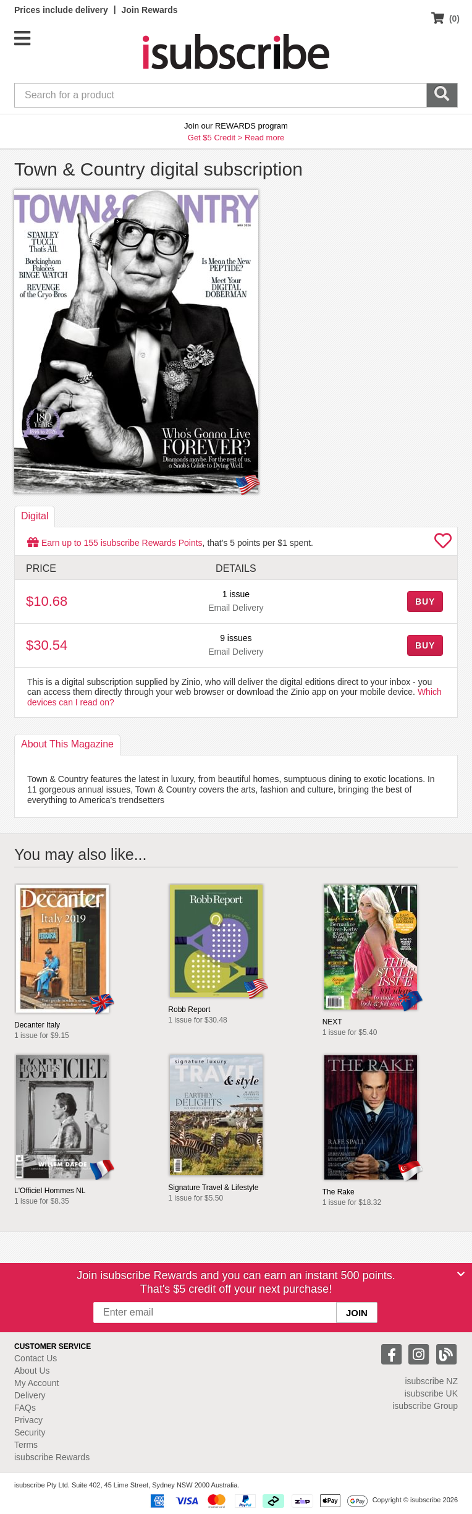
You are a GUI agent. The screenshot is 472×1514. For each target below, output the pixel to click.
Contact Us (35, 1358)
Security (30, 1432)
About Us (32, 1371)
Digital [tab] (34, 516)
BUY (425, 601)
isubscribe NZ (431, 1381)
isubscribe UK (431, 1393)
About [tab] (67, 744)
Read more (264, 137)
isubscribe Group (425, 1406)
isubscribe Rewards (52, 1457)
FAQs (25, 1408)
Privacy (28, 1420)
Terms (26, 1445)
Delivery (30, 1395)
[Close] (461, 1274)
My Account (36, 1383)
